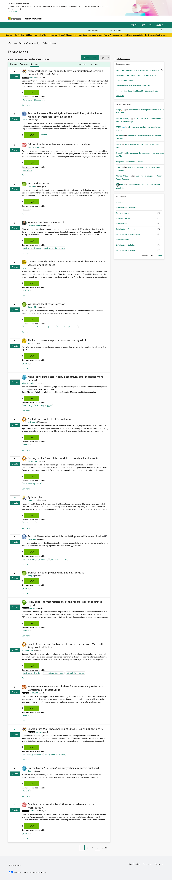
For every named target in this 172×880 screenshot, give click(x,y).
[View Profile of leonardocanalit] (27, 650)
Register (134, 25)
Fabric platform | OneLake (76, 673)
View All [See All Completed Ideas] (120, 95)
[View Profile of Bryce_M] (119, 153)
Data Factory (27, 406)
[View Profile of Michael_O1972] (122, 118)
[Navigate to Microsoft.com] (14, 18)
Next (160, 255)
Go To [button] (159, 25)
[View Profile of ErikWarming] (32, 461)
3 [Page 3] (92, 847)
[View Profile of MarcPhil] (25, 120)
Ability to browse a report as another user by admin (57, 340)
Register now (161, 35)
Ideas (67, 19)
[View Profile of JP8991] (118, 127)
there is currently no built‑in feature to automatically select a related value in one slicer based (67, 263)
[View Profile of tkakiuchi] (32, 608)
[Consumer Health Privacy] (38, 872)
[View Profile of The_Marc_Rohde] (34, 225)
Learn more (12, 11)
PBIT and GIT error (38, 183)
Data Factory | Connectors (32, 754)
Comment (26, 105)
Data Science (27, 170)
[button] (90, 57)
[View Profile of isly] (29, 343)
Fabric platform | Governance (33, 100)
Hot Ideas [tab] (14, 64)
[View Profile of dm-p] (122, 184)
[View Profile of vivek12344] (33, 693)
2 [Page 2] (87, 847)
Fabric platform (28, 327)
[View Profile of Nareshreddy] (26, 268)
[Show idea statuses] (101, 64)
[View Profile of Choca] (30, 771)
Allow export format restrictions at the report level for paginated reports (65, 603)
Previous (144, 255)
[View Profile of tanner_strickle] (33, 147)
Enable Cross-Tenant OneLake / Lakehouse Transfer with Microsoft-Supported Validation (66, 645)
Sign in (143, 25)
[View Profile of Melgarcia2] (120, 161)
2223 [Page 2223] (104, 847)
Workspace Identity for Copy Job (46, 304)
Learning (98, 19)
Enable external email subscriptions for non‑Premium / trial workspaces (61, 805)
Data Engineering (29, 523)
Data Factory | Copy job (43, 406)
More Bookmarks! (135, 161)
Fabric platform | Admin (45, 327)
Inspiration (57, 19)
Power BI (26, 209)
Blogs (89, 19)
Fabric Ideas (49, 43)
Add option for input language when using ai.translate (59, 144)
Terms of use (147, 864)
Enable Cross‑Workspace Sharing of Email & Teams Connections (64, 729)
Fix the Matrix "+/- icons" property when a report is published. (63, 768)
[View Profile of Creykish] (31, 500)
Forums (47, 19)
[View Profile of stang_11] (31, 576)
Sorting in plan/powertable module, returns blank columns (62, 458)
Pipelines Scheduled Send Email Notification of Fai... (137, 91)
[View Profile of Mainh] (118, 144)
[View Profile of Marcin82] (31, 186)
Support (108, 19)
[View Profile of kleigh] (118, 109)
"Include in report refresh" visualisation (50, 419)
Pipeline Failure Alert (124, 80)
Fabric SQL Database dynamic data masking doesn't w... (138, 70)
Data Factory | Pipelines (59, 559)
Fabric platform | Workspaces (54, 248)
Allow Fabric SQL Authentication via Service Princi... (137, 75)
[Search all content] (135, 30)
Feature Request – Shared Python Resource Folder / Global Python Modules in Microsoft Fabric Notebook (65, 114)
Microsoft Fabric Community (23, 43)
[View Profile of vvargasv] (32, 77)
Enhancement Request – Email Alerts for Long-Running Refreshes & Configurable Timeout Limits (66, 687)
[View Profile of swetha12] (32, 811)
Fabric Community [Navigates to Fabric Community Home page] (33, 18)
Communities (78, 19)
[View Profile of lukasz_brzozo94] (28, 383)
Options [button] (104, 58)
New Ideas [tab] (34, 64)
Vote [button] (15, 76)
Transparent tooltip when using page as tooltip (55, 572)
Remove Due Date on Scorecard (46, 222)
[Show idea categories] (85, 64)
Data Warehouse (122, 239)
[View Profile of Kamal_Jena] (32, 539)
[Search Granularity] (97, 30)
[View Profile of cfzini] (118, 167)
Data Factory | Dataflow (125, 245)
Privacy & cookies (134, 864)
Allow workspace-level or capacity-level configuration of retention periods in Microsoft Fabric (65, 72)
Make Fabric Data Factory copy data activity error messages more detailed (65, 378)
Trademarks (159, 864)
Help (150, 25)
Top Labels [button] (120, 196)
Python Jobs (35, 497)
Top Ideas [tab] (24, 64)
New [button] (32, 92)
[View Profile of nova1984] (120, 135)
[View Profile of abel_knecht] (32, 422)
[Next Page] (109, 846)
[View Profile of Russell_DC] (32, 307)
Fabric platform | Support (32, 248)
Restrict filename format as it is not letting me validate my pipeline (66, 536)
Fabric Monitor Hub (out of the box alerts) (133, 85)
